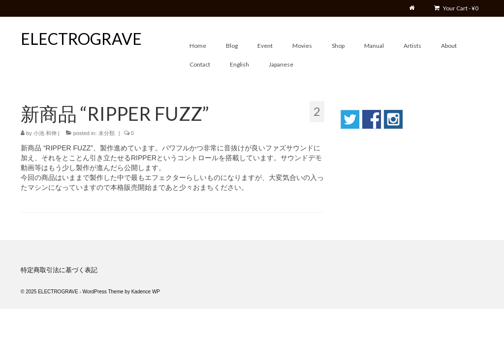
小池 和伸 (45, 133)
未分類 (106, 133)
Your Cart (456, 8)
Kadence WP (145, 291)
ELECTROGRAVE (81, 38)
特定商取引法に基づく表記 (59, 270)
